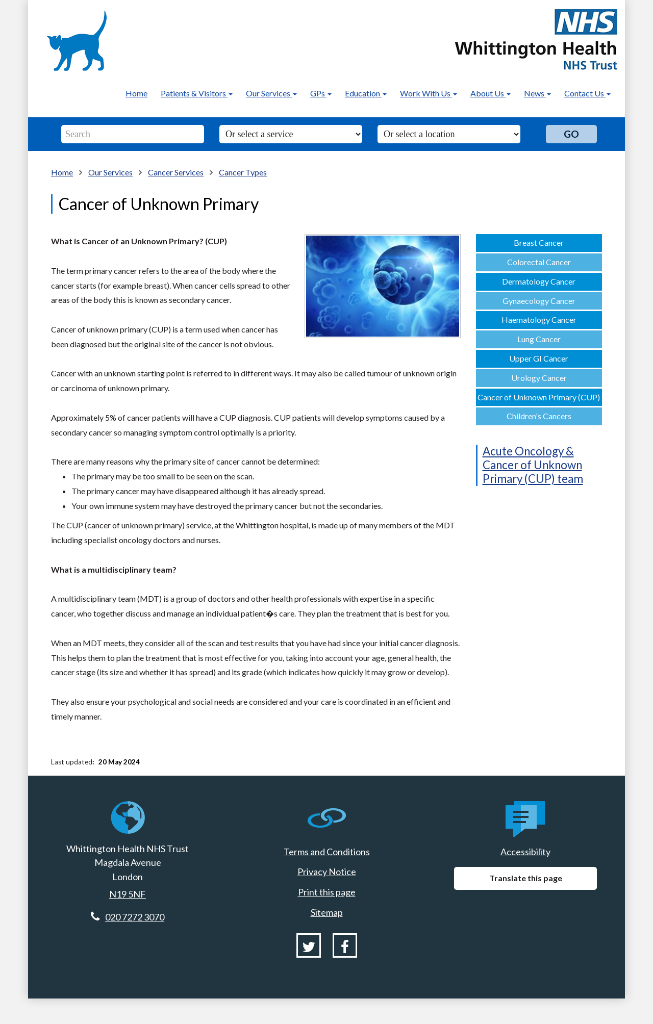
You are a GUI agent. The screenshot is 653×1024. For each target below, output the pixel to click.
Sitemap (327, 912)
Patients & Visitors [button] (197, 93)
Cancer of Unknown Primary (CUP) (539, 397)
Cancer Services (176, 172)
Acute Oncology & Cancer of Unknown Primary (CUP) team (533, 464)
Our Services (110, 172)
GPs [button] (321, 93)
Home (136, 93)
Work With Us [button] (428, 93)
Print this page (327, 892)
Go (571, 134)
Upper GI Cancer (538, 358)
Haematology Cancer (538, 319)
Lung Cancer (539, 339)
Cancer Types (243, 172)
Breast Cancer (539, 242)
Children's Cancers (539, 416)
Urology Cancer (539, 377)
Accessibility (525, 851)
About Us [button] (490, 93)
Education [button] (366, 93)
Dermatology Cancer (538, 281)
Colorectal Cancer (539, 262)
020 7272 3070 (134, 917)
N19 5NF (127, 894)
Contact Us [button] (587, 93)
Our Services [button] (271, 93)
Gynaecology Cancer (539, 300)
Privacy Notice (326, 871)
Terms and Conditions (327, 851)
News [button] (537, 93)
